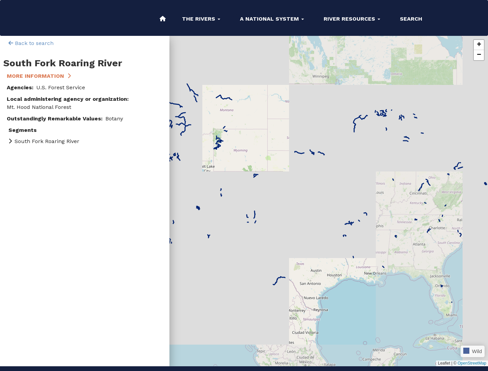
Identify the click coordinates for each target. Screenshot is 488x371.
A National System (272, 19)
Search (411, 19)
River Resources (352, 19)
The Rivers (201, 19)
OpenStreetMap (472, 363)
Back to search (31, 43)
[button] (479, 45)
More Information (35, 76)
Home (162, 18)
